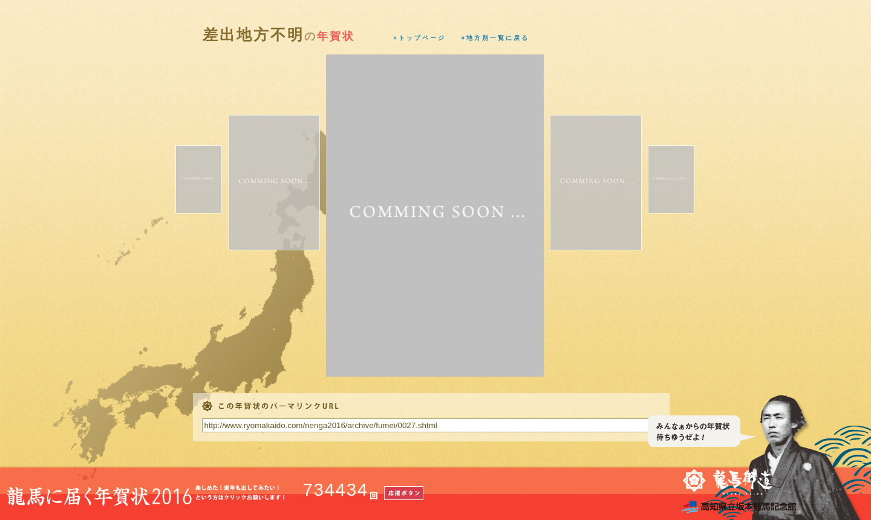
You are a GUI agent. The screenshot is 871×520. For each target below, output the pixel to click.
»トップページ (419, 37)
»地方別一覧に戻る (496, 37)
